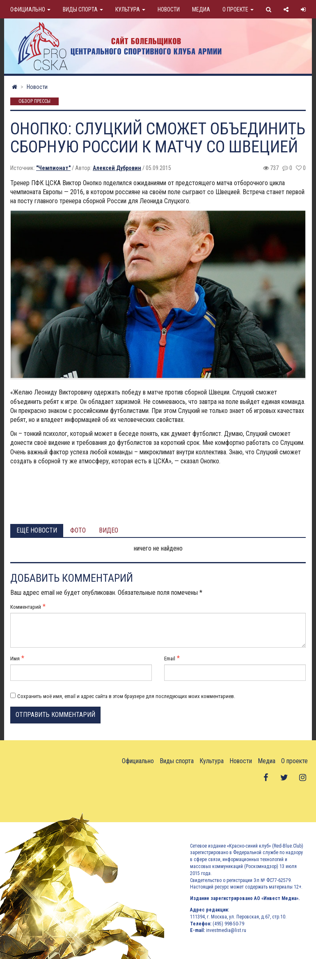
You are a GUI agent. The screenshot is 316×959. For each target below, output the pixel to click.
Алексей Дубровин (117, 168)
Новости (169, 9)
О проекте (238, 9)
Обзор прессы (34, 101)
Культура (130, 9)
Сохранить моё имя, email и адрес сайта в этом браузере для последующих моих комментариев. (126, 696)
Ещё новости (36, 530)
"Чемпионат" (53, 168)
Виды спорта (83, 9)
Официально (30, 9)
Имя (15, 658)
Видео (108, 530)
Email (169, 658)
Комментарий (25, 607)
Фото (78, 530)
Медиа (201, 9)
